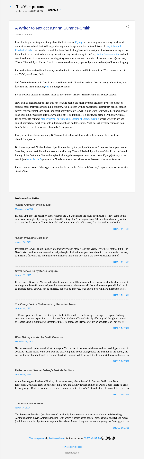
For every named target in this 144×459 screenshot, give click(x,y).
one (47, 86)
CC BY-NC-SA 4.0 (99, 438)
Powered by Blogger (72, 447)
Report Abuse (72, 452)
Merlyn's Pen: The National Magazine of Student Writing (70, 118)
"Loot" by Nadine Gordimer (31, 238)
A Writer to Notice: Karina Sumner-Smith (52, 28)
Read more (121, 229)
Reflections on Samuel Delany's (44, 370)
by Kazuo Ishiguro (36, 271)
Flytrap (78, 42)
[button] (127, 27)
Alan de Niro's (34, 159)
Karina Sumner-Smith (107, 54)
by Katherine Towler (46, 304)
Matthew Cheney (57, 438)
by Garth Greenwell (39, 337)
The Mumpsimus (30, 6)
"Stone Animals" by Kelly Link (33, 204)
